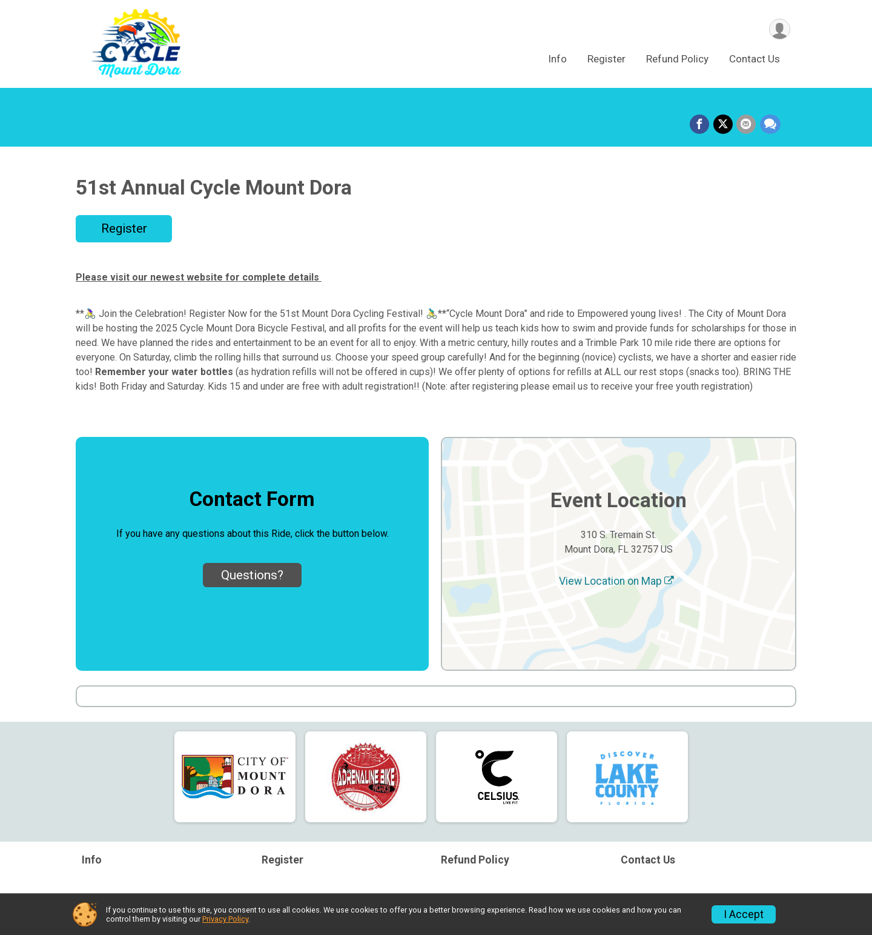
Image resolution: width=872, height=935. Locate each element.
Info (557, 60)
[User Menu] (779, 29)
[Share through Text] (770, 125)
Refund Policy (677, 60)
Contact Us (754, 60)
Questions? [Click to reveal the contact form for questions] (252, 575)
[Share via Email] (746, 125)
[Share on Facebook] (700, 125)
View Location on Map (616, 581)
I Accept (744, 914)
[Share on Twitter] (723, 125)
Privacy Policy (225, 918)
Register (606, 60)
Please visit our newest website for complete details (199, 277)
